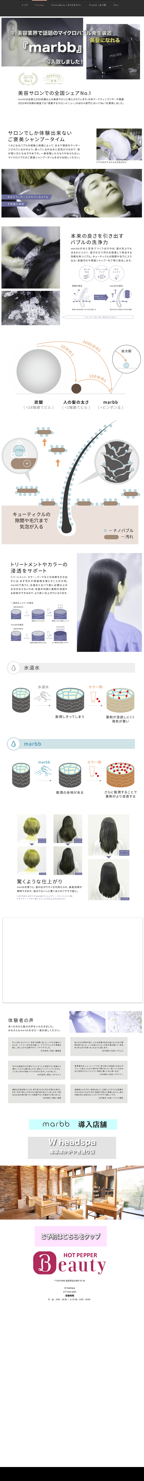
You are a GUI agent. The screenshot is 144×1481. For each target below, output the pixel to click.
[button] (72, 1193)
